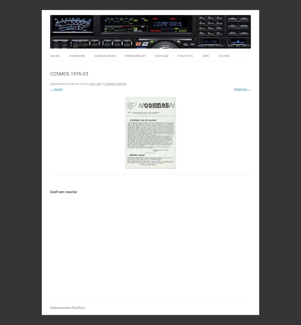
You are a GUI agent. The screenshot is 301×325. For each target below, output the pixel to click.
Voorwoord (77, 56)
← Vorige (56, 89)
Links (205, 56)
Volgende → (242, 89)
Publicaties (185, 56)
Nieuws (55, 56)
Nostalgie (162, 56)
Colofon (224, 56)
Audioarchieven (105, 56)
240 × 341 (95, 84)
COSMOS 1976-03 (115, 84)
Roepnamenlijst (135, 56)
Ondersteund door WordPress (67, 307)
